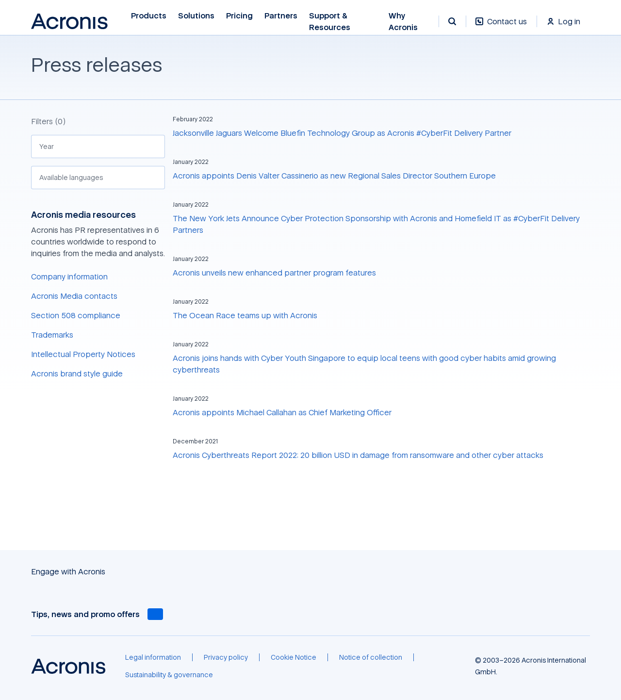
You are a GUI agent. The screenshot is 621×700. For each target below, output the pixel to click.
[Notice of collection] (370, 657)
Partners (280, 15)
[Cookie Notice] (293, 657)
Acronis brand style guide (77, 373)
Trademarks (52, 334)
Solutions (196, 15)
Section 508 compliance (75, 315)
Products (148, 15)
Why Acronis (403, 21)
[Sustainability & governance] (169, 675)
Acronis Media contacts (74, 296)
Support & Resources (329, 21)
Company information (69, 276)
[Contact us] (501, 26)
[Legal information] (153, 657)
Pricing (239, 15)
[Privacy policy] (226, 657)
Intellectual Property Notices (83, 354)
